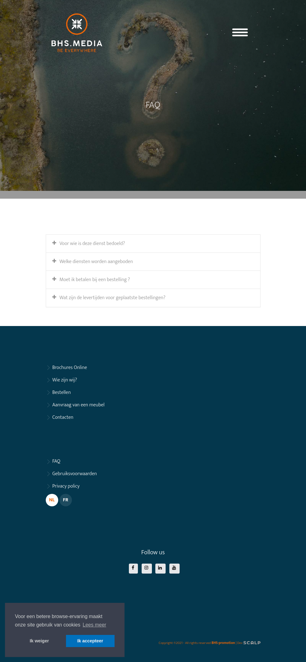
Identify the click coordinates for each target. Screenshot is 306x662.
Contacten (62, 417)
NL (51, 500)
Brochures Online (69, 367)
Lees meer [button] (94, 624)
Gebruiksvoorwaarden (74, 474)
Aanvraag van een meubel (78, 405)
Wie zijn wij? (64, 380)
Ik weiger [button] (39, 640)
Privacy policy (66, 486)
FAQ (56, 461)
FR (65, 500)
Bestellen (61, 392)
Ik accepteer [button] (90, 640)
